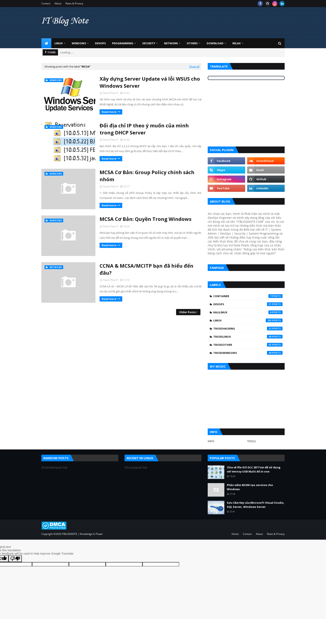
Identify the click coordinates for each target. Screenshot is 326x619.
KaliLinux (248, 312)
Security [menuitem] (148, 43)
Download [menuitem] (215, 43)
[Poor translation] (15, 558)
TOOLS (251, 441)
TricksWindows (248, 353)
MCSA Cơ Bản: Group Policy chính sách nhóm (147, 176)
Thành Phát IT (110, 93)
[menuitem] (46, 43)
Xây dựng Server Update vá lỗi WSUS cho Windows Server (150, 82)
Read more (109, 112)
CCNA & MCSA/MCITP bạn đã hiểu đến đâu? (146, 269)
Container (248, 296)
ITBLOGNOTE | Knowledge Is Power (82, 534)
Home (235, 534)
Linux (248, 320)
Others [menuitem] (192, 43)
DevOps (248, 304)
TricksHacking (248, 328)
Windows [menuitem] (79, 43)
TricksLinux (248, 336)
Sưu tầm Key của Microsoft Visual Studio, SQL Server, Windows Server (255, 505)
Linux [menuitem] (58, 43)
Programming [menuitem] (122, 43)
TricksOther (248, 345)
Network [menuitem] (171, 43)
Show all (194, 66)
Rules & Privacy (74, 3)
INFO (211, 441)
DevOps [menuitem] (100, 43)
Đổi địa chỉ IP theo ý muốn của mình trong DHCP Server (144, 129)
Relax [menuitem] (236, 43)
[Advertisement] (209, 22)
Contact (45, 3)
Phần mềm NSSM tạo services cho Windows (250, 487)
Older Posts (187, 312)
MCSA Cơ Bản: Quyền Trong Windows (145, 218)
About (57, 3)
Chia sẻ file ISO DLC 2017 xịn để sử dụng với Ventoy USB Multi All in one (253, 469)
